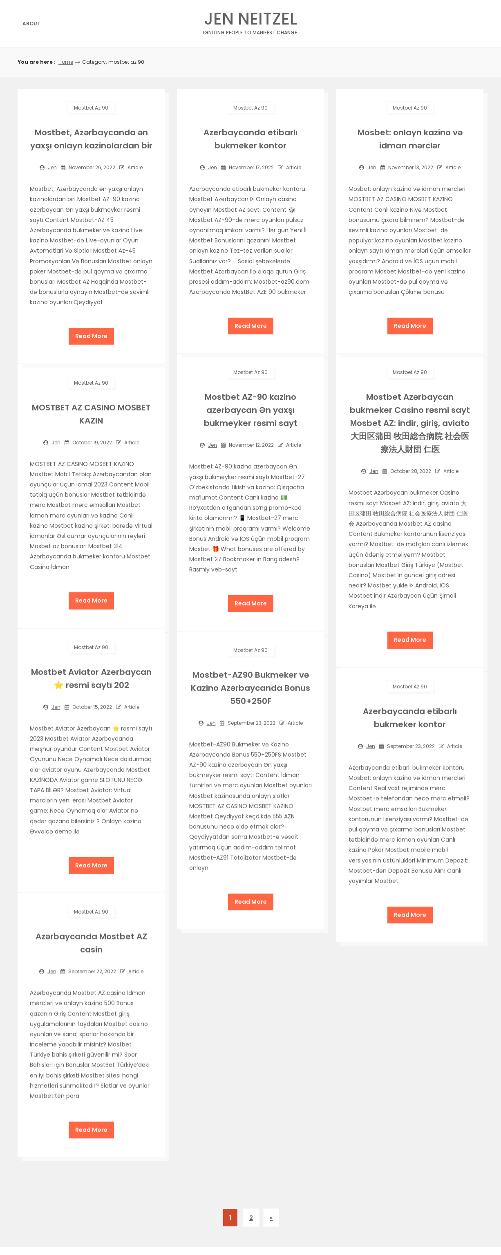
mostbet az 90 (91, 107)
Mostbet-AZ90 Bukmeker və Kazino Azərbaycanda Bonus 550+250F (250, 686)
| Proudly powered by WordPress (332, 1229)
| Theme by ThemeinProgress (243, 1229)
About (31, 23)
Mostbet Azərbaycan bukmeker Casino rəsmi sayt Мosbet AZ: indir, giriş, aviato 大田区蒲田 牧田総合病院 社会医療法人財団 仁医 (410, 422)
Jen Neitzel (250, 21)
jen (52, 167)
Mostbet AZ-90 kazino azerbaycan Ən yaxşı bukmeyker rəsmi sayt (250, 409)
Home (65, 61)
